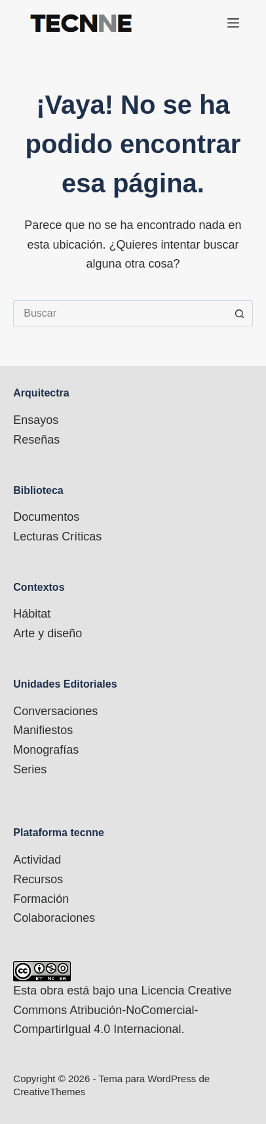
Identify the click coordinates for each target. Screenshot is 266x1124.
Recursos (38, 879)
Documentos (46, 516)
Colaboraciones (54, 917)
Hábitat (31, 613)
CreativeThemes (49, 1091)
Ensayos (35, 420)
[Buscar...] (119, 313)
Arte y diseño (47, 633)
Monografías (46, 749)
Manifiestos (43, 730)
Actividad (37, 859)
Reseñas (36, 439)
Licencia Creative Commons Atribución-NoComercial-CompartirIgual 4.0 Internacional (122, 1010)
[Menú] (233, 23)
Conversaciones (55, 711)
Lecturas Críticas (57, 536)
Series (30, 769)
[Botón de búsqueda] (240, 313)
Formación (41, 898)
